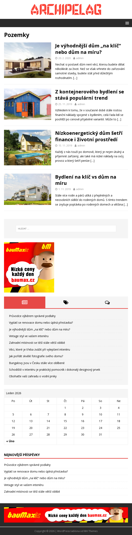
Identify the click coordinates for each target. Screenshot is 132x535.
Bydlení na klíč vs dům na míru (85, 179)
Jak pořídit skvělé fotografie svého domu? (36, 356)
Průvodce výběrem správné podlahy (32, 316)
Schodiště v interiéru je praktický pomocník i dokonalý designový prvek (54, 369)
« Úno (10, 441)
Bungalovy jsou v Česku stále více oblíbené (37, 363)
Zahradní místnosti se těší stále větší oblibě (37, 343)
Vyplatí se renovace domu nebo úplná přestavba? (41, 322)
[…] (75, 78)
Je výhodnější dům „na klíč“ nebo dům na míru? (88, 48)
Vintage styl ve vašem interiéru (29, 336)
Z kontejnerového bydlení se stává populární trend (89, 94)
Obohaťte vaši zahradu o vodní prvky (33, 376)
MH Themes (90, 531)
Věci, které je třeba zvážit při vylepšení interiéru (39, 349)
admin (80, 58)
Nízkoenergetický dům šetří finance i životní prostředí (89, 136)
